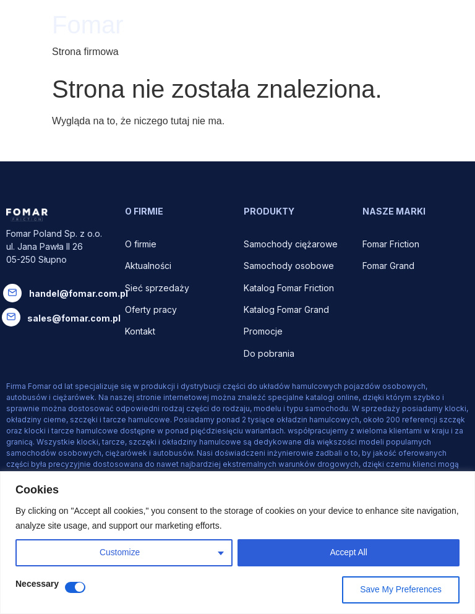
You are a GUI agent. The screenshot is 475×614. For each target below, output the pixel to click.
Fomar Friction (390, 244)
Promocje (263, 331)
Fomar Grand (388, 265)
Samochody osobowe (290, 265)
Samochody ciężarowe (291, 244)
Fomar (88, 24)
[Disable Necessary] (75, 587)
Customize (120, 553)
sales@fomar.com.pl (74, 318)
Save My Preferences (400, 590)
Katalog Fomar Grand (286, 309)
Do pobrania (270, 353)
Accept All (348, 553)
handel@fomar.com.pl (78, 293)
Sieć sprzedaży (157, 288)
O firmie (142, 244)
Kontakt (140, 331)
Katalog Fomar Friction (289, 288)
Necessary (37, 584)
